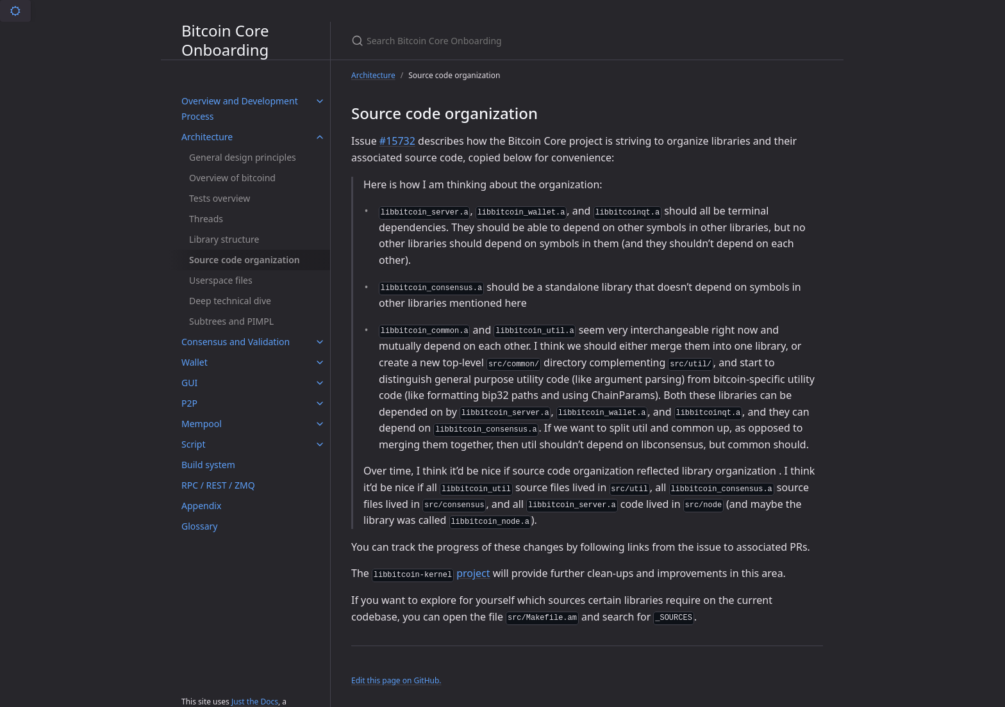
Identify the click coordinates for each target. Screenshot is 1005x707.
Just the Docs (254, 701)
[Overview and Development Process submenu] (320, 101)
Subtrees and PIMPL (231, 321)
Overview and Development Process (239, 108)
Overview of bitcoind (232, 178)
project (473, 573)
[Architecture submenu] (320, 137)
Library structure (224, 239)
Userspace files (221, 280)
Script (193, 444)
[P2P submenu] (320, 403)
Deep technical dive (230, 301)
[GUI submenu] (320, 383)
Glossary (199, 526)
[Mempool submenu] (320, 424)
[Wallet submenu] (320, 362)
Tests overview (219, 198)
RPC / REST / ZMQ (218, 485)
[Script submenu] (320, 444)
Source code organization (244, 260)
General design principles (242, 157)
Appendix (201, 506)
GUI (189, 383)
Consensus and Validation (235, 342)
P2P (189, 403)
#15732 (397, 141)
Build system (208, 465)
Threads (206, 219)
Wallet (194, 362)
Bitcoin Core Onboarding (225, 41)
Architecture (207, 137)
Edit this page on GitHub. (396, 680)
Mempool (201, 424)
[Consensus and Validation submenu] (320, 342)
